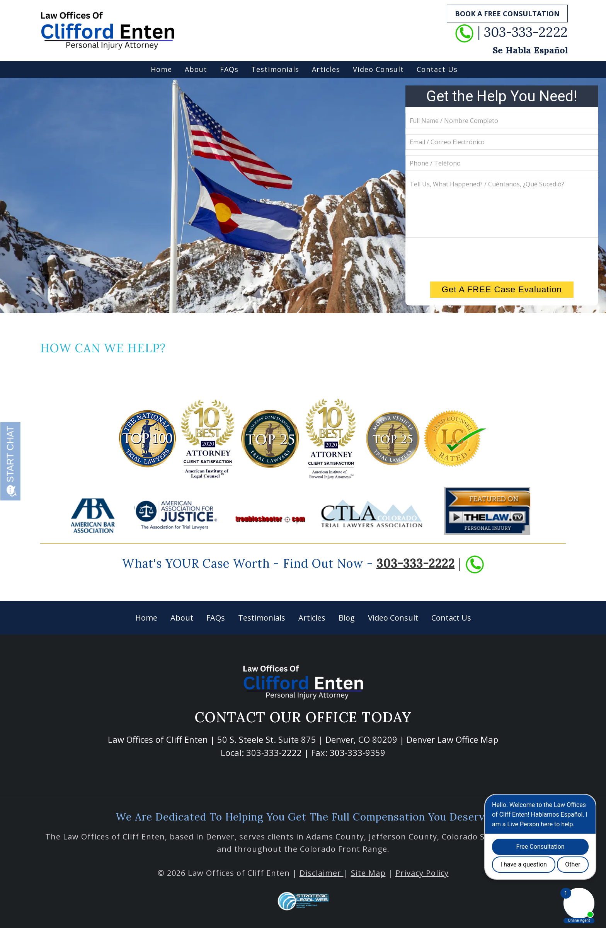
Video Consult (378, 69)
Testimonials (275, 69)
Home (161, 69)
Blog (347, 617)
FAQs (229, 69)
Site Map (368, 873)
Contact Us (437, 69)
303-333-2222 (415, 563)
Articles (326, 69)
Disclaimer (322, 873)
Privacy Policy (422, 873)
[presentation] (501, 259)
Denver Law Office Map (452, 739)
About (196, 69)
